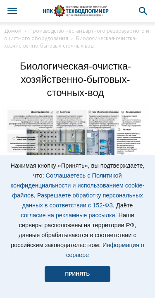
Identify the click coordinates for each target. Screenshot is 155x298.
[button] (143, 11)
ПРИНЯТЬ (77, 274)
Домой (12, 30)
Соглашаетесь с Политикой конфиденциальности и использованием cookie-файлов (78, 185)
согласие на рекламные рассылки (68, 215)
